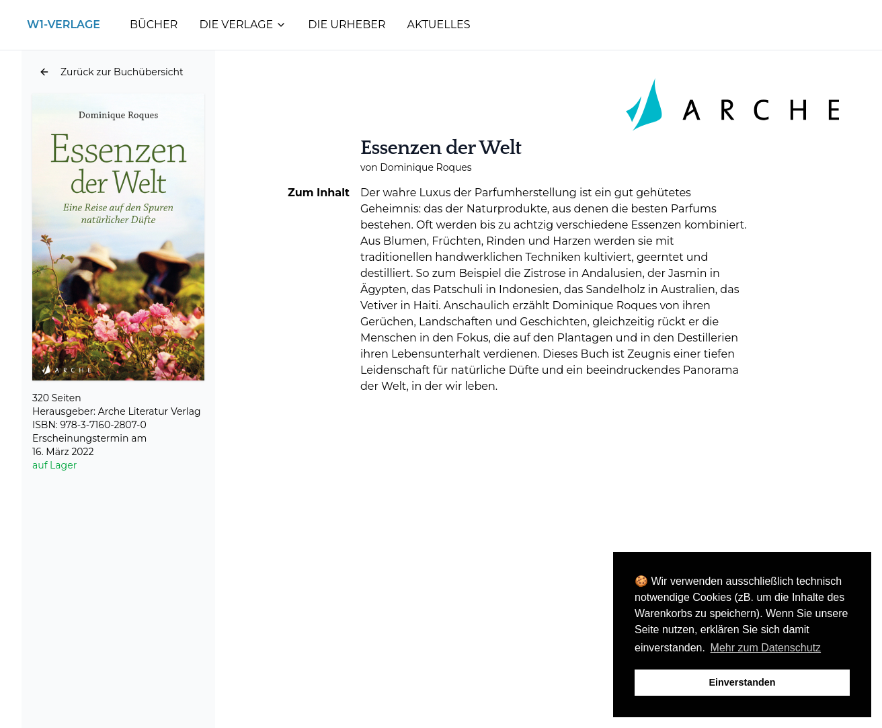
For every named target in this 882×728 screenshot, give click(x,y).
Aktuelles (439, 24)
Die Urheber (346, 24)
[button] (111, 72)
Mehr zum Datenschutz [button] (766, 647)
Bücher (153, 24)
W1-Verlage (63, 24)
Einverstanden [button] (742, 682)
